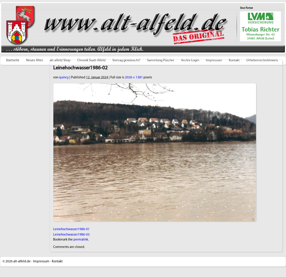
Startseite (12, 60)
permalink (80, 239)
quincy (64, 77)
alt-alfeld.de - (23, 261)
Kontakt (57, 261)
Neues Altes (34, 60)
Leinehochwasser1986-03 (71, 234)
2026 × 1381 (134, 77)
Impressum (41, 261)
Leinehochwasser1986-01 (71, 229)
